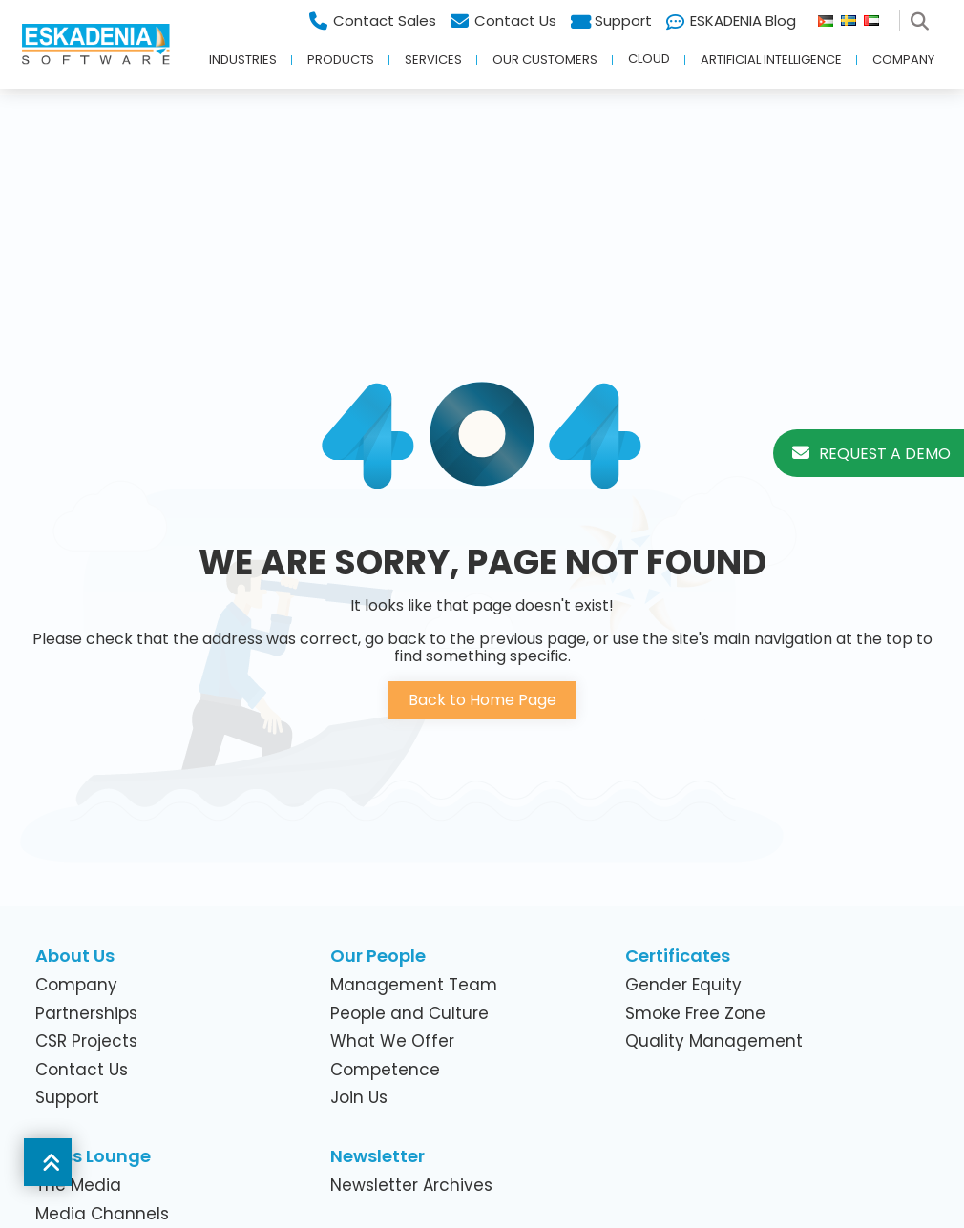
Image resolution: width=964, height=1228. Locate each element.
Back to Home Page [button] (482, 700)
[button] (48, 1162)
